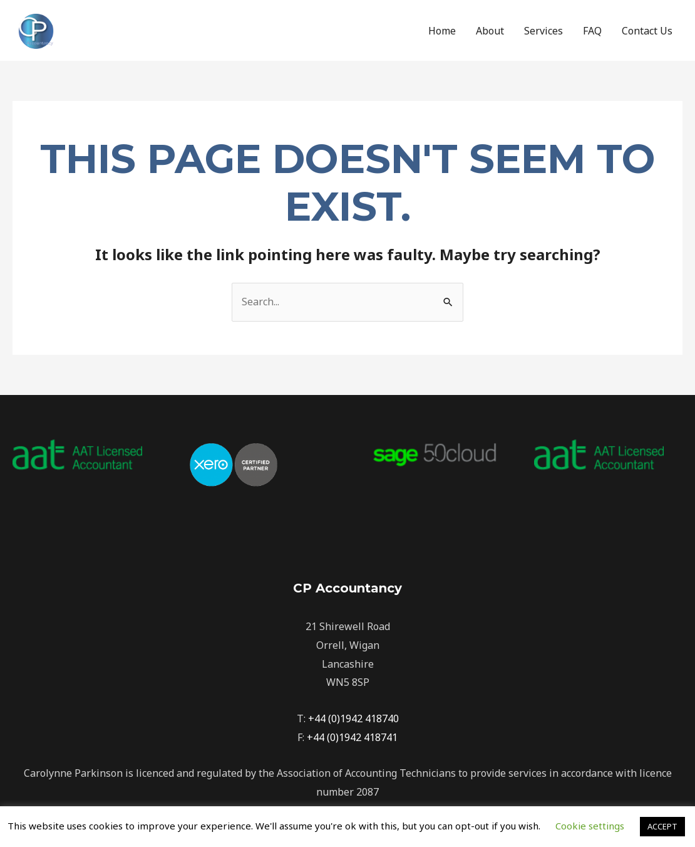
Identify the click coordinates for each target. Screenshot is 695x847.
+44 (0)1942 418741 (352, 737)
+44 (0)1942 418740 (353, 718)
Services (543, 31)
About (490, 31)
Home (442, 31)
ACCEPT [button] (662, 826)
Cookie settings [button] (589, 825)
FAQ (592, 31)
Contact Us (647, 31)
